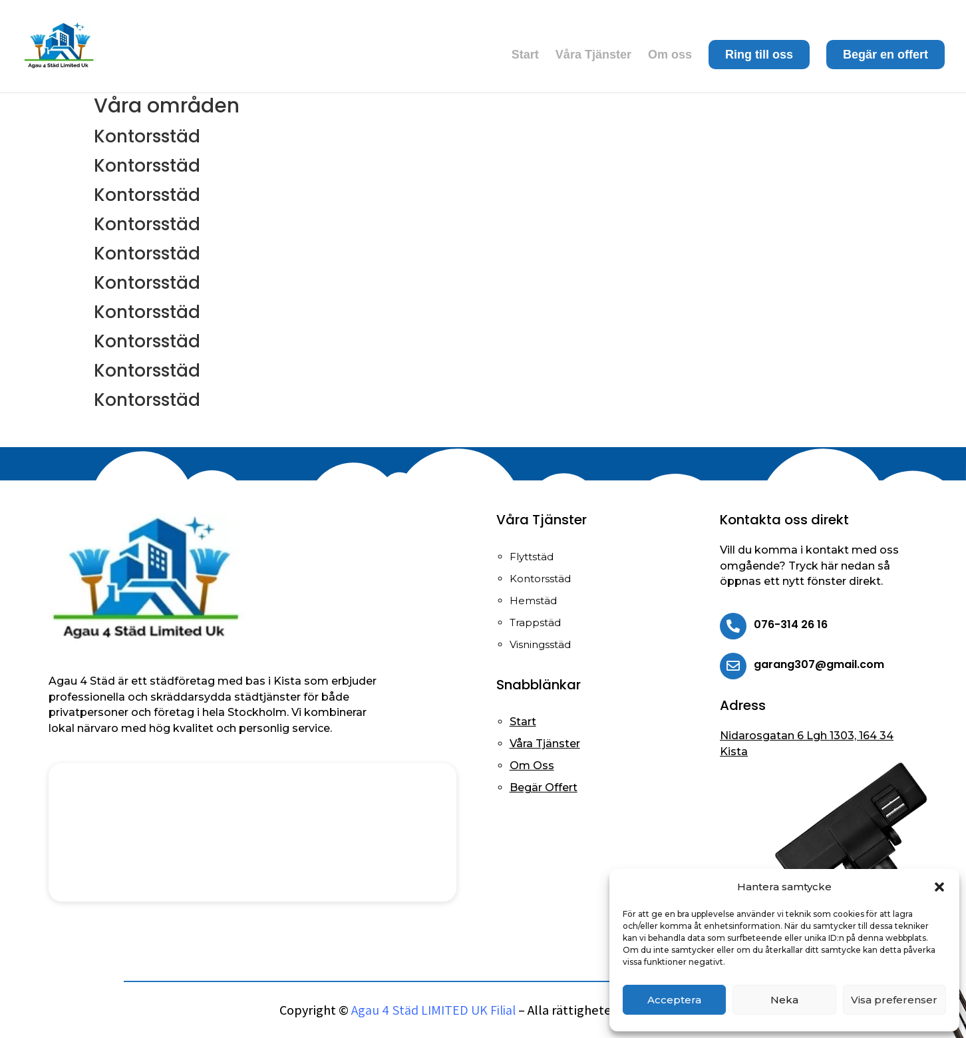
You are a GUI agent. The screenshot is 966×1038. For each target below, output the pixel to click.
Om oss (670, 55)
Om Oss (532, 765)
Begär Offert (543, 787)
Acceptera (674, 999)
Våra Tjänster (593, 55)
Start (525, 55)
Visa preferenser (894, 999)
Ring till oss (759, 54)
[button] (939, 887)
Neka (784, 999)
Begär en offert (885, 54)
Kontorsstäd (147, 136)
